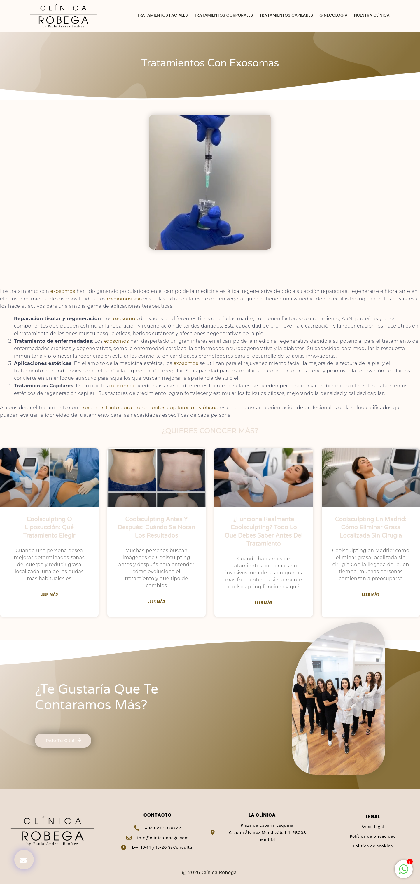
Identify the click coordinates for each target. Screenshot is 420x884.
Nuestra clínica (372, 15)
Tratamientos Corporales (223, 15)
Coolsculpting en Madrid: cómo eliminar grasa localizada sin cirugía (371, 527)
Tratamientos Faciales (162, 15)
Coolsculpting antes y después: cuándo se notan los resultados (156, 527)
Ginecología (333, 15)
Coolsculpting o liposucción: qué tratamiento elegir (49, 527)
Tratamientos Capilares (286, 15)
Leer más (49, 594)
